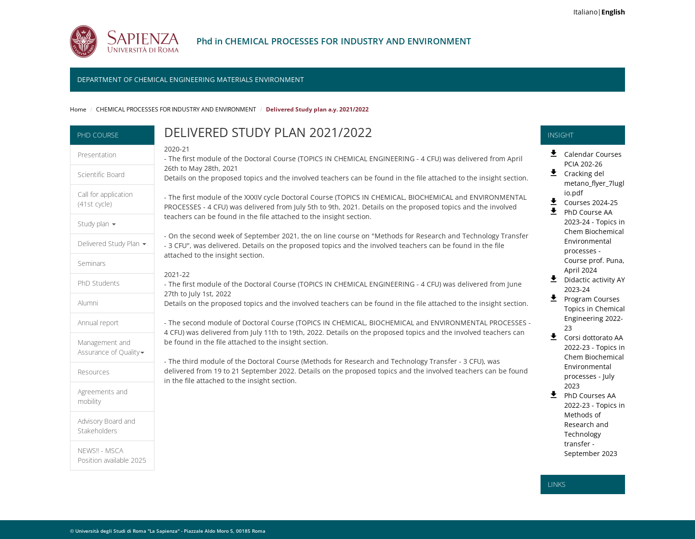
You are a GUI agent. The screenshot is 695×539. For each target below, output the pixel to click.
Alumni (88, 302)
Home (78, 109)
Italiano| (599, 11)
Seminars (92, 263)
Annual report (98, 322)
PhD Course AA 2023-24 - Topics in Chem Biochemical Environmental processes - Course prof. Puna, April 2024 (594, 241)
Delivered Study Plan (112, 243)
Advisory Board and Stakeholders (106, 425)
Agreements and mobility (102, 396)
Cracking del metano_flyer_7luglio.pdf (594, 183)
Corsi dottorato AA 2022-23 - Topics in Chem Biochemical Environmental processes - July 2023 (594, 361)
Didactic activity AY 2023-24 (594, 284)
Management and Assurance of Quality (111, 347)
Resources (94, 371)
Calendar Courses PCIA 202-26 (593, 159)
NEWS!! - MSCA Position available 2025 (112, 455)
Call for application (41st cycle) (105, 199)
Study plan (97, 223)
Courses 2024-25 (591, 202)
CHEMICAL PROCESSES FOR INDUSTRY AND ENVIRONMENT (176, 109)
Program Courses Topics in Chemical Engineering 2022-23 (594, 313)
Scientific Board (101, 174)
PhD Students (99, 283)
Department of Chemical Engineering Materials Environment (190, 79)
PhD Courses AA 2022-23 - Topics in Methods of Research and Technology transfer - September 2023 (594, 424)
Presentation (97, 154)
